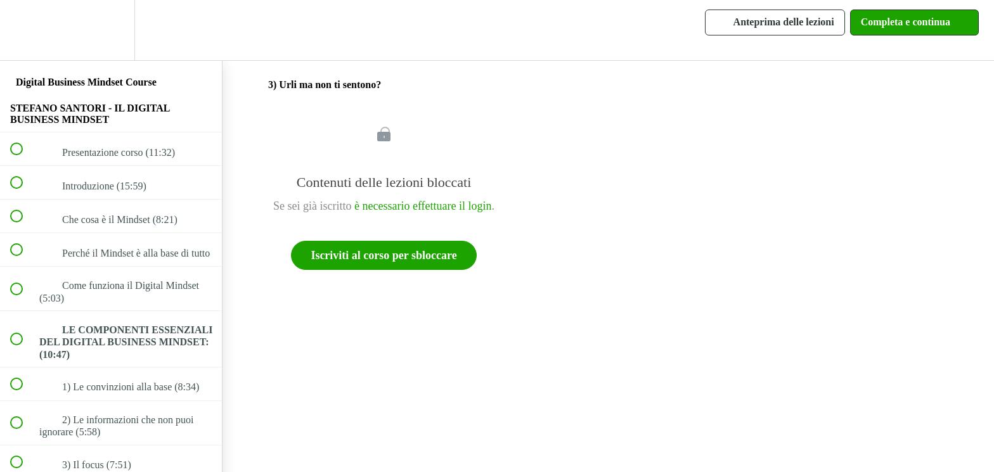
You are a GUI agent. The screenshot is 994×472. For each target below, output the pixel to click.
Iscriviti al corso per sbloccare (383, 255)
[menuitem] (110, 30)
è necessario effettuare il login (423, 206)
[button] (23, 30)
